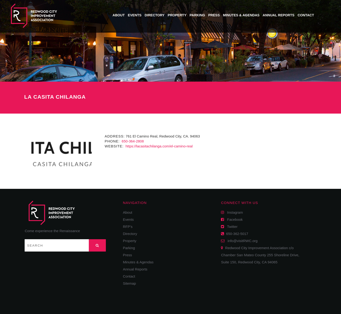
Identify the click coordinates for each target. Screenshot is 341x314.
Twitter (230, 227)
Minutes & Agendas (241, 15)
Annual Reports (278, 15)
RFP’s (128, 227)
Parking (197, 15)
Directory (155, 15)
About (118, 15)
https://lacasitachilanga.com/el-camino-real (159, 146)
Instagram (233, 212)
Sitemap (129, 283)
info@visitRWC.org (242, 241)
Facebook (233, 219)
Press (214, 15)
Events (135, 15)
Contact (306, 15)
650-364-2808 (132, 141)
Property (177, 15)
